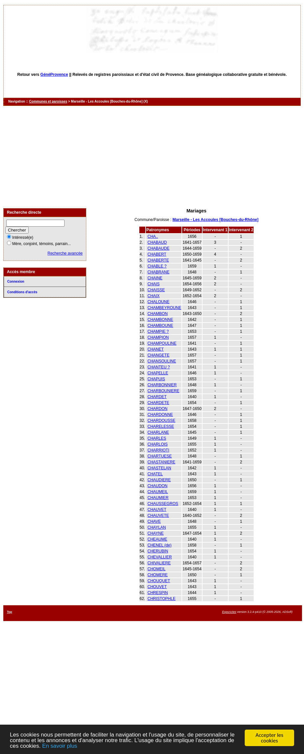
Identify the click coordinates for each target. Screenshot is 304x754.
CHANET (156, 349)
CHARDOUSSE (162, 420)
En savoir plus (59, 746)
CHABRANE (159, 272)
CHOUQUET (159, 581)
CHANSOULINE (162, 361)
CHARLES (157, 438)
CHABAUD (157, 242)
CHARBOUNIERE (164, 391)
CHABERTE (158, 260)
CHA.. (153, 236)
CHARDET (157, 396)
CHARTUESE (160, 456)
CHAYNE (156, 533)
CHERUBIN (158, 551)
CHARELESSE (161, 426)
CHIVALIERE (159, 563)
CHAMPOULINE (162, 343)
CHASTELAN (159, 468)
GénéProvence (54, 74)
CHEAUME (157, 539)
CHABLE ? (157, 266)
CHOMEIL (157, 569)
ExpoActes (229, 611)
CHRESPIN (158, 592)
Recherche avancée (65, 253)
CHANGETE (159, 355)
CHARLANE (158, 432)
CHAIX (154, 296)
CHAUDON (158, 486)
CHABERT (157, 254)
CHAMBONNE (160, 319)
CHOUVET (157, 586)
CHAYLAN (157, 527)
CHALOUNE (159, 301)
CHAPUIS (156, 379)
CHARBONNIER (162, 385)
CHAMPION (158, 337)
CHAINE (155, 278)
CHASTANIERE (161, 462)
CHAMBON (158, 313)
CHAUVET (157, 509)
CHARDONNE (160, 414)
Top (9, 611)
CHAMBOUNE (160, 325)
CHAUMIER (158, 497)
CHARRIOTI (158, 450)
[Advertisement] (152, 157)
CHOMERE (158, 575)
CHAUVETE (158, 515)
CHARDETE (158, 402)
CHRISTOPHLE (162, 598)
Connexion (15, 281)
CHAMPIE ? (158, 331)
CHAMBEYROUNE (164, 307)
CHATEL (155, 474)
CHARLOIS (158, 444)
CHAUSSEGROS (163, 503)
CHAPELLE (158, 373)
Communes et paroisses (48, 101)
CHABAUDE (159, 248)
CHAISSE (156, 290)
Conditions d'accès (22, 292)
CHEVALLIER (160, 557)
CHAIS (154, 284)
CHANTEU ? (159, 367)
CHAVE (154, 521)
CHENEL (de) (160, 545)
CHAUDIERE (159, 480)
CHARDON (158, 408)
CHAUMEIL (158, 491)
